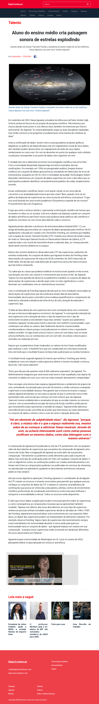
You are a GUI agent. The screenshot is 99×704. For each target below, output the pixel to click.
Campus (74, 11)
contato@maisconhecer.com (19, 669)
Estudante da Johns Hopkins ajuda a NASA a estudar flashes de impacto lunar (17, 629)
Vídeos (41, 15)
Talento (32, 15)
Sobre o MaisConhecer (46, 694)
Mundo (23, 15)
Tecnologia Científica (37, 11)
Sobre (58, 15)
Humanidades (53, 11)
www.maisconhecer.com (18, 673)
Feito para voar (58, 624)
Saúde (65, 11)
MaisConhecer (15, 4)
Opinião (84, 11)
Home (23, 11)
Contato (50, 15)
